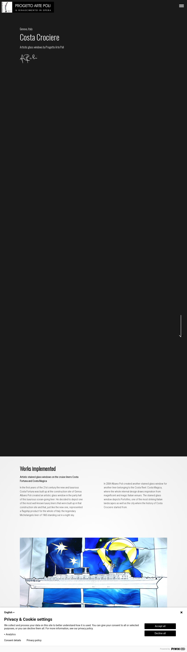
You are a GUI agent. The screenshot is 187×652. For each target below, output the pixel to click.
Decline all (160, 633)
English (9, 612)
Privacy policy (34, 640)
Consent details (12, 640)
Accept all (160, 626)
